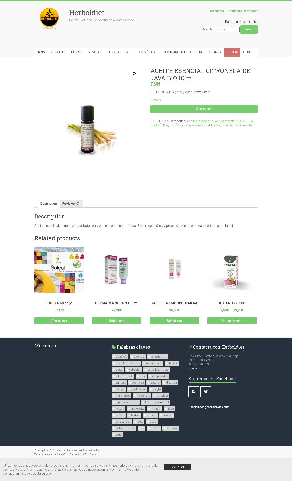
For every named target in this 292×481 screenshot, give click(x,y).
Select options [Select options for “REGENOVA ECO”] (232, 321)
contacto (120, 382)
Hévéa (215, 125)
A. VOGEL (95, 52)
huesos (120, 408)
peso (140, 421)
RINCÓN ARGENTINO (176, 52)
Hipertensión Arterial (157, 402)
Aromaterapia (225, 121)
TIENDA (232, 52)
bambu (173, 363)
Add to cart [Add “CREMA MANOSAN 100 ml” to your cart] (117, 321)
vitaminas (172, 428)
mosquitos (229, 125)
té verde (155, 428)
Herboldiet (87, 12)
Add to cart (204, 109)
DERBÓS (77, 52)
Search (248, 29)
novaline (168, 415)
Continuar (177, 467)
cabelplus (135, 369)
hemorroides (123, 395)
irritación (156, 408)
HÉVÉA (174, 125)
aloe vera (139, 356)
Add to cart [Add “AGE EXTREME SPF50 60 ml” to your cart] (174, 321)
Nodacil (135, 415)
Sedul (153, 421)
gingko (157, 389)
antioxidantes (159, 356)
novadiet (152, 415)
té (143, 428)
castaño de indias (158, 369)
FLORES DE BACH (119, 52)
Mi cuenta (45, 346)
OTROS (248, 52)
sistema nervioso (125, 428)
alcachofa (121, 356)
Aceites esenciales (200, 121)
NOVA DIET (58, 52)
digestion (171, 382)
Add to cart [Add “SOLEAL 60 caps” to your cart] (59, 321)
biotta (119, 369)
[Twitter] (207, 392)
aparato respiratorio (127, 363)
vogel (119, 434)
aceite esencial (199, 125)
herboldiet (162, 395)
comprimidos (159, 376)
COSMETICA (245, 121)
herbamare (143, 395)
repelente (245, 125)
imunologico (137, 408)
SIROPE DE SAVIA (209, 52)
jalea (171, 408)
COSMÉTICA (146, 52)
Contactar (195, 368)
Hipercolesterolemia (127, 402)
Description (48, 204)
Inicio (41, 52)
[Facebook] (195, 392)
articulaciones (154, 363)
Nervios (120, 415)
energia (120, 389)
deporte (155, 382)
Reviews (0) (70, 204)
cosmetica (138, 382)
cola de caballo (124, 376)
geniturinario (138, 389)
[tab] (48, 204)
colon (143, 376)
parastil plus (123, 421)
